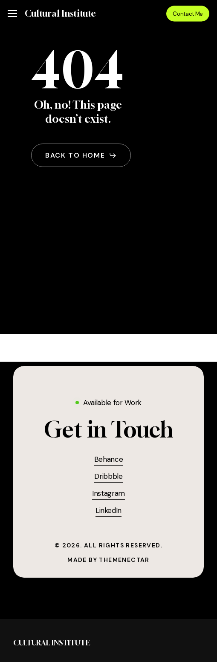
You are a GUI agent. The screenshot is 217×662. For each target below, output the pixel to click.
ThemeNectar (124, 560)
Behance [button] (108, 459)
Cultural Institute (60, 13)
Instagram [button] (108, 493)
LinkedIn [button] (108, 510)
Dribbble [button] (108, 476)
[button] (12, 13)
